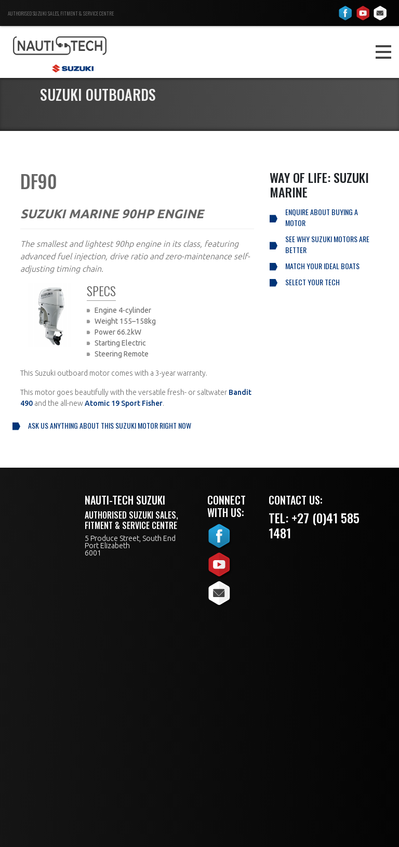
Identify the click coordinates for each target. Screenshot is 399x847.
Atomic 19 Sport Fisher (124, 403)
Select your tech (312, 281)
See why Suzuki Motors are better (327, 244)
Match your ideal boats (322, 265)
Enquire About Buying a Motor (321, 217)
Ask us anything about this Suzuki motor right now (109, 425)
